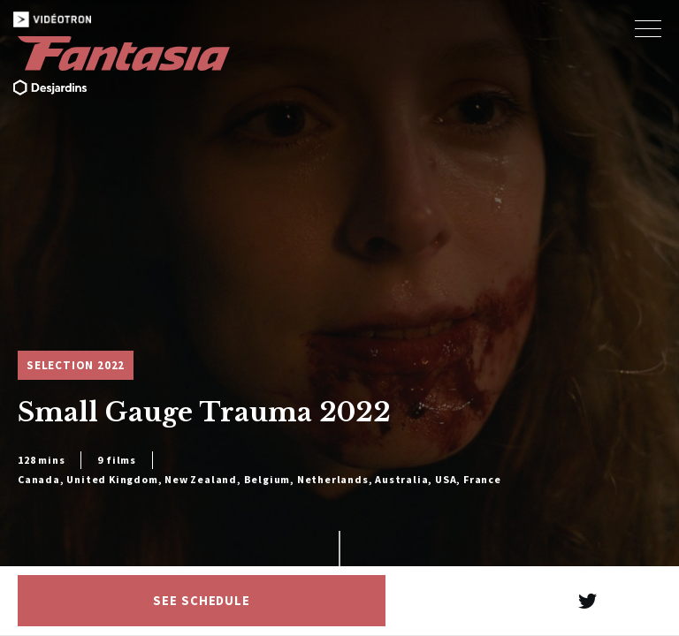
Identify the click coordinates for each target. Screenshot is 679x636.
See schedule (201, 601)
